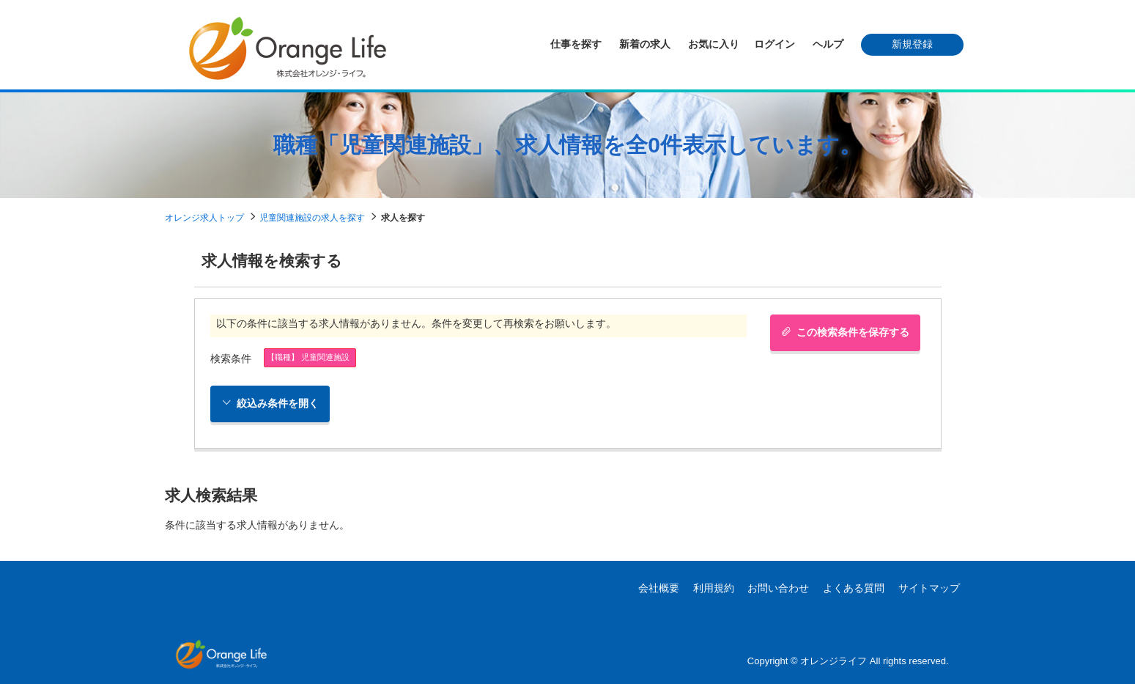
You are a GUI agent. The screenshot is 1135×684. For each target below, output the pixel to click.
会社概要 (658, 588)
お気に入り (713, 44)
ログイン (774, 44)
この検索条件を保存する (845, 332)
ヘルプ (828, 44)
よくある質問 (853, 588)
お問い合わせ (778, 588)
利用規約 (713, 588)
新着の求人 (644, 44)
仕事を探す (576, 44)
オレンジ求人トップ (204, 218)
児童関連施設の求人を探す (312, 218)
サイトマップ (929, 588)
